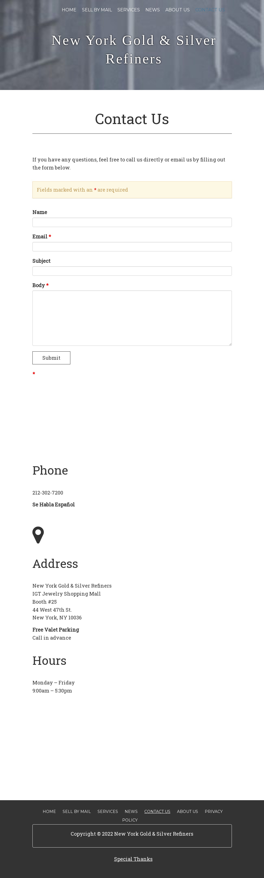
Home (69, 9)
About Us (177, 9)
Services (128, 9)
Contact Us (210, 9)
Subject (41, 261)
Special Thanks (133, 859)
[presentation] (74, 390)
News (152, 9)
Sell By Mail (97, 9)
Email (41, 236)
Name (39, 212)
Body (40, 285)
